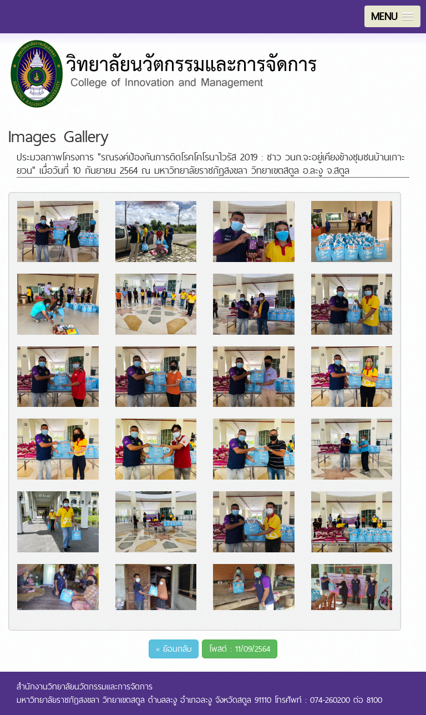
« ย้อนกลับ (173, 649)
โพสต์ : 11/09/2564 (239, 649)
